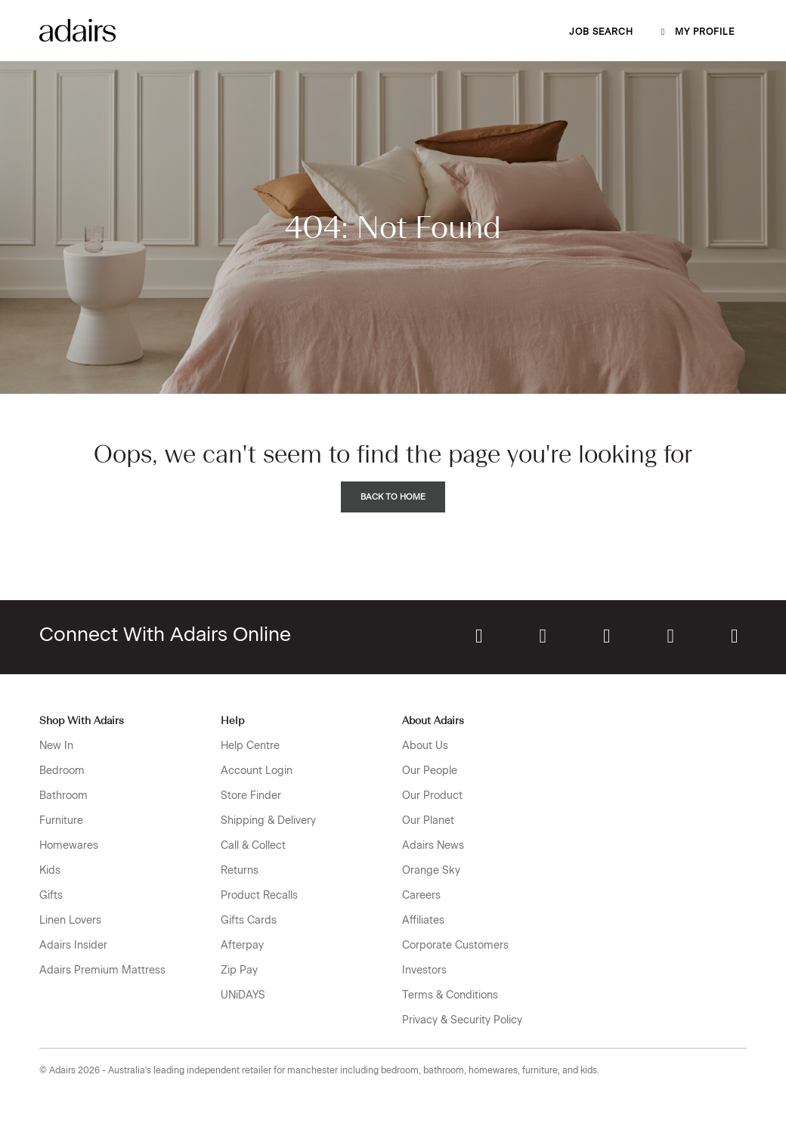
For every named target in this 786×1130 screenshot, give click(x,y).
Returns (239, 870)
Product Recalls (259, 895)
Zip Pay (239, 970)
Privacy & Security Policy (462, 1020)
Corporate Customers (455, 945)
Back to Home (393, 497)
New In (56, 745)
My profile (696, 31)
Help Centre (250, 745)
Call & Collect (253, 845)
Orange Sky (431, 870)
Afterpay (242, 945)
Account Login (256, 770)
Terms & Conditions (450, 995)
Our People (429, 770)
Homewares (68, 845)
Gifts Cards (249, 920)
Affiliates (423, 920)
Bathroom (63, 795)
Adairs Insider (73, 945)
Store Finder (251, 795)
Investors (424, 970)
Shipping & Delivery (268, 820)
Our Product (432, 795)
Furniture (61, 820)
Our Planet (428, 820)
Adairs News (433, 845)
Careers (421, 895)
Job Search (601, 31)
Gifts (51, 895)
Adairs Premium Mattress (102, 970)
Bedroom (62, 770)
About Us (425, 745)
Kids (49, 870)
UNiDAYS (243, 995)
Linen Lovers (70, 920)
